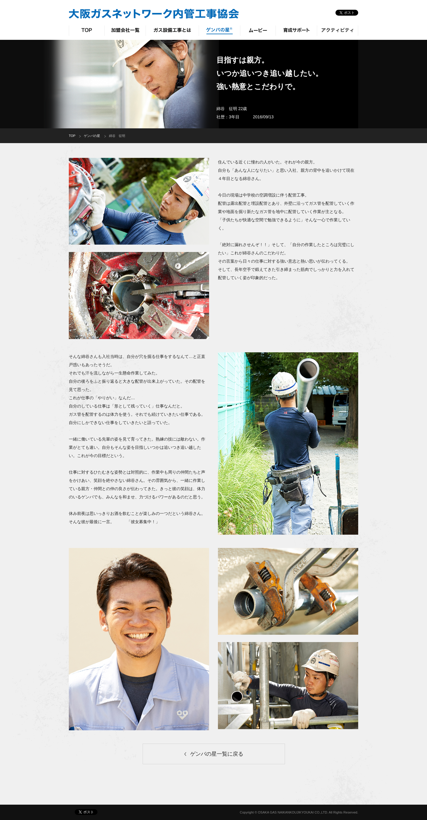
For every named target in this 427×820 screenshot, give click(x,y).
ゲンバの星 (92, 136)
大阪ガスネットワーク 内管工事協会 (154, 14)
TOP (86, 30)
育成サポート (296, 30)
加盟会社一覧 (125, 30)
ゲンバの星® (219, 30)
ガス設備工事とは (172, 30)
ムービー (258, 30)
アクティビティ (337, 30)
